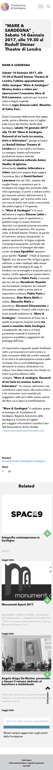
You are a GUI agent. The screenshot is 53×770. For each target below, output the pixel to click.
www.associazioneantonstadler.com (24, 430)
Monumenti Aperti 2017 (17, 604)
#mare (15, 461)
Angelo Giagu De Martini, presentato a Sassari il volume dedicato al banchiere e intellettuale (26, 681)
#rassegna (39, 461)
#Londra (6, 461)
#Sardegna (26, 461)
